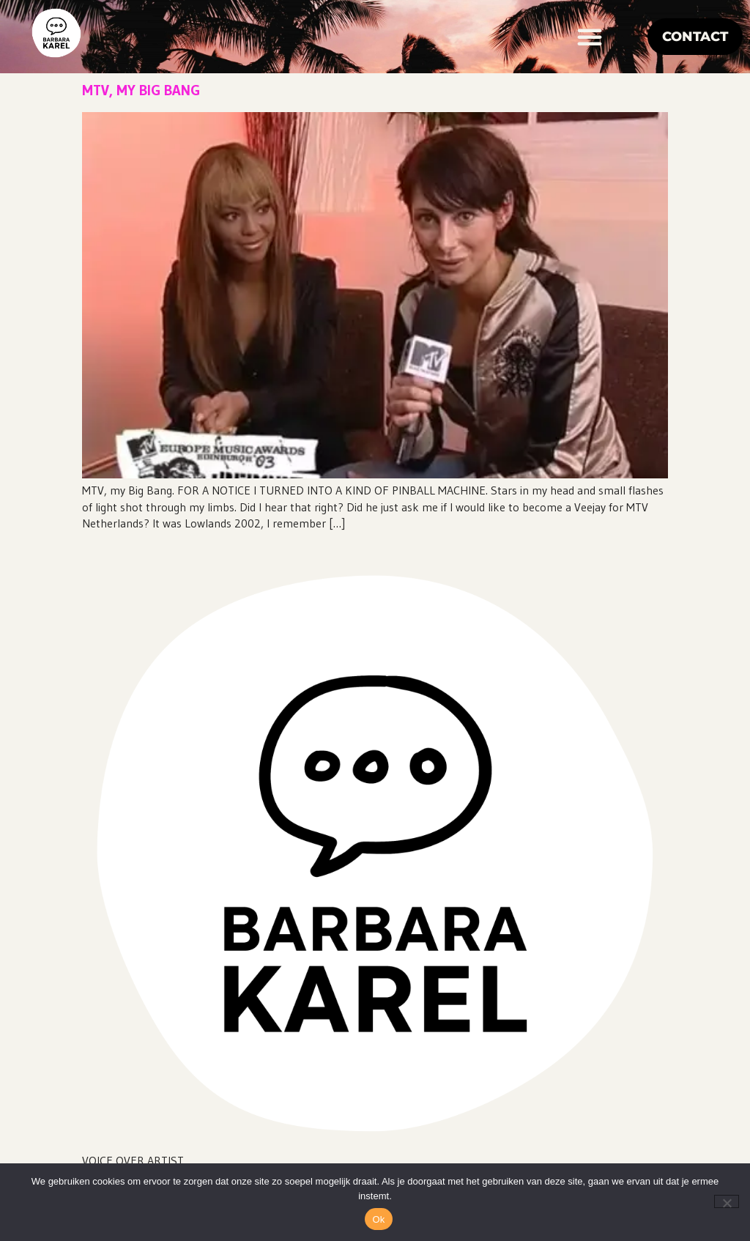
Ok (378, 1219)
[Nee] (726, 1201)
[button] (589, 36)
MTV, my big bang (141, 90)
